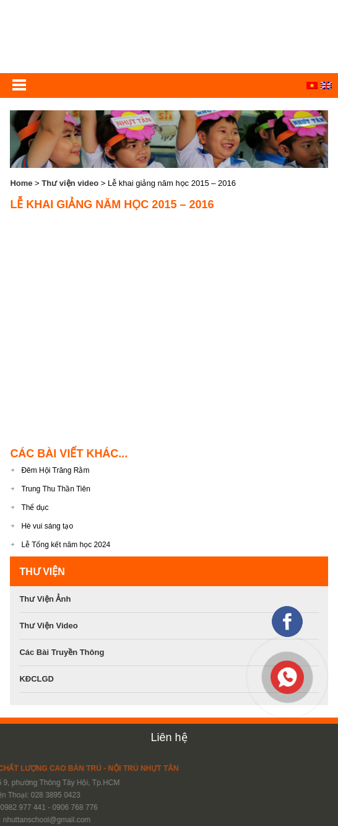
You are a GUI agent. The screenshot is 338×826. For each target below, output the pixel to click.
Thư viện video (69, 183)
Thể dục (34, 507)
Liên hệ (168, 737)
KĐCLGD (36, 678)
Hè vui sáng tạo (47, 526)
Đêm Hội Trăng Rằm (55, 470)
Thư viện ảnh (45, 599)
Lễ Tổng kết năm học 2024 (65, 544)
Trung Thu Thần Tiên (55, 489)
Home (21, 183)
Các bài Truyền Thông (61, 652)
